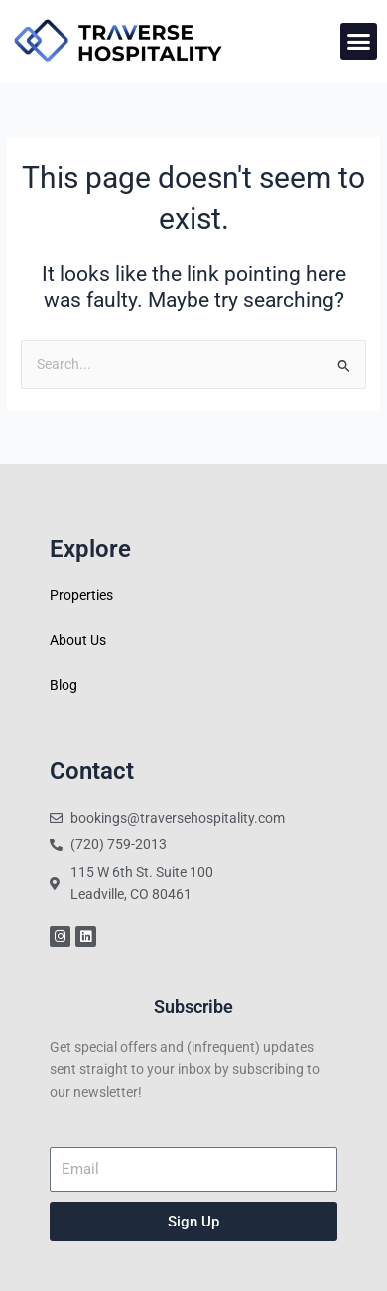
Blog (63, 685)
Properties (81, 595)
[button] (359, 42)
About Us (78, 640)
